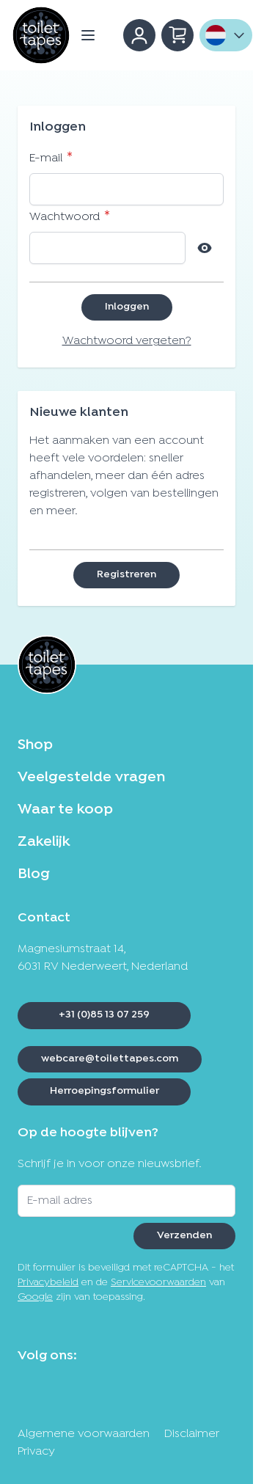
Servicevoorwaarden (158, 1282)
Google (35, 1297)
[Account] (139, 35)
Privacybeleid (48, 1282)
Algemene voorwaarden (84, 1434)
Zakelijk (44, 842)
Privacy (36, 1451)
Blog (34, 874)
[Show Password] (205, 248)
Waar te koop (65, 810)
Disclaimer (191, 1434)
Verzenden (184, 1235)
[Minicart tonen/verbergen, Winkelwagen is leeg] (177, 35)
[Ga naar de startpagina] (41, 35)
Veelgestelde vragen (91, 777)
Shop (35, 745)
